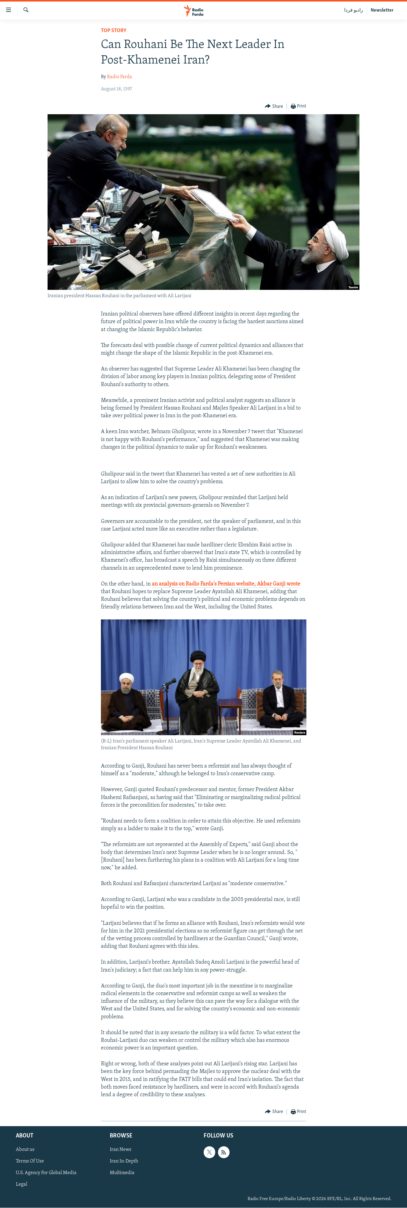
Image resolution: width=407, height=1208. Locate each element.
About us (25, 1150)
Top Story (114, 31)
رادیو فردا (353, 10)
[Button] (274, 106)
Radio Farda (119, 77)
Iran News (120, 1150)
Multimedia (122, 1173)
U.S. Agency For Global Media (46, 1173)
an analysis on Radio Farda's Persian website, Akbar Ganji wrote (226, 584)
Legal (21, 1184)
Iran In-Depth (124, 1161)
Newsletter (382, 10)
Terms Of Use (30, 1161)
